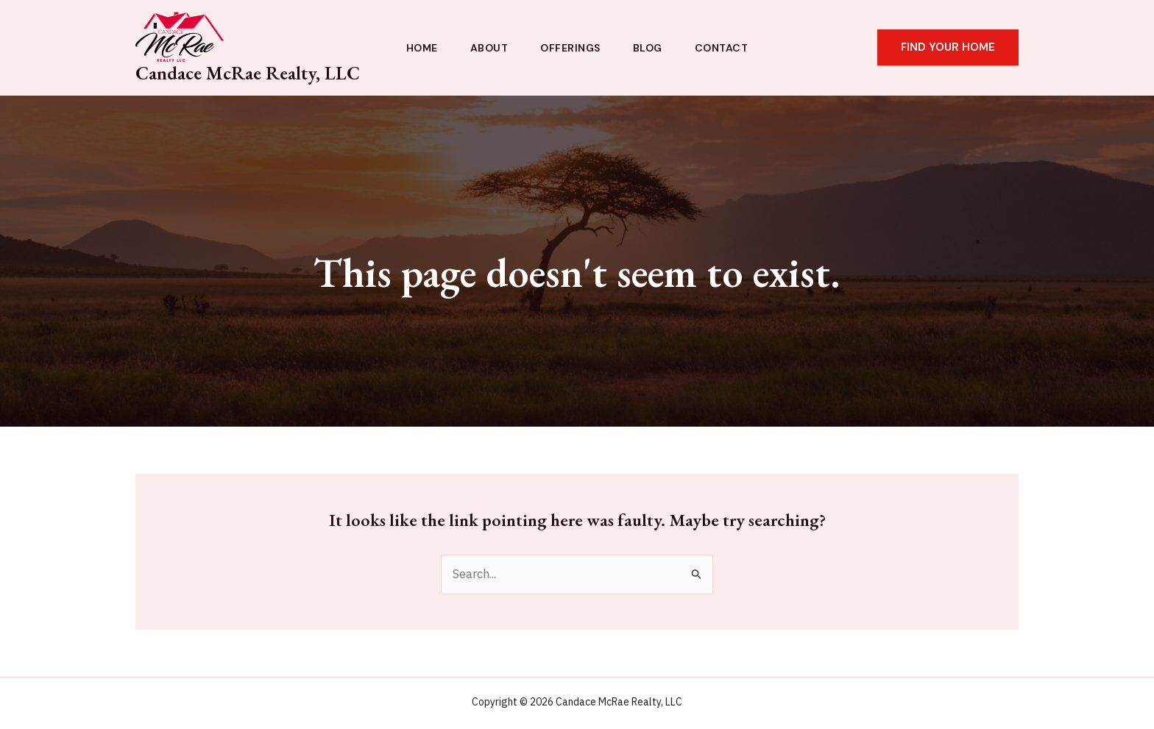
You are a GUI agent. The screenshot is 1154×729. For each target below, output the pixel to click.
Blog (647, 48)
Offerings (570, 48)
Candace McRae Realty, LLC (247, 73)
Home (422, 48)
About (489, 48)
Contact (721, 48)
